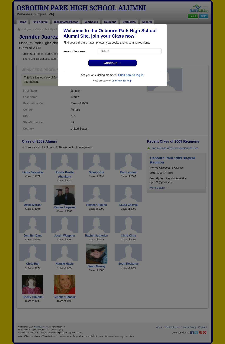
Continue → (112, 63)
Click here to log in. (131, 75)
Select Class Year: (74, 51)
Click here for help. (122, 80)
